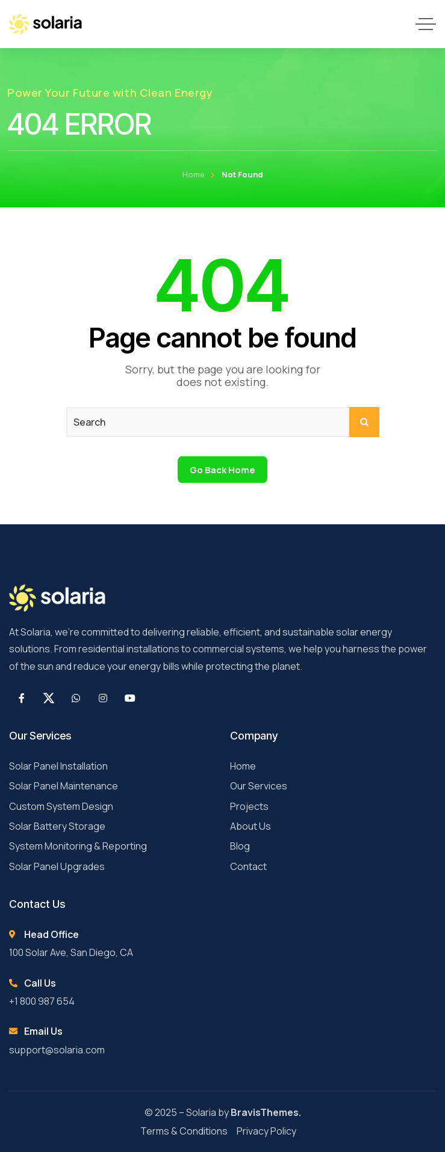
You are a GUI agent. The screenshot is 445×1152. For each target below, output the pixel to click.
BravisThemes (265, 1112)
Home (193, 174)
